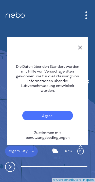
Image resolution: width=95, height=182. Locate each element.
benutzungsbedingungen (48, 137)
